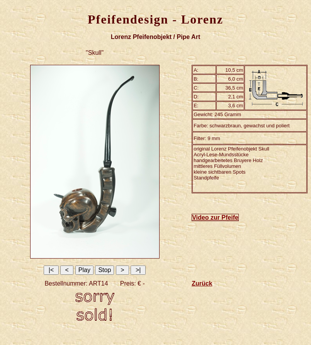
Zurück (202, 283)
